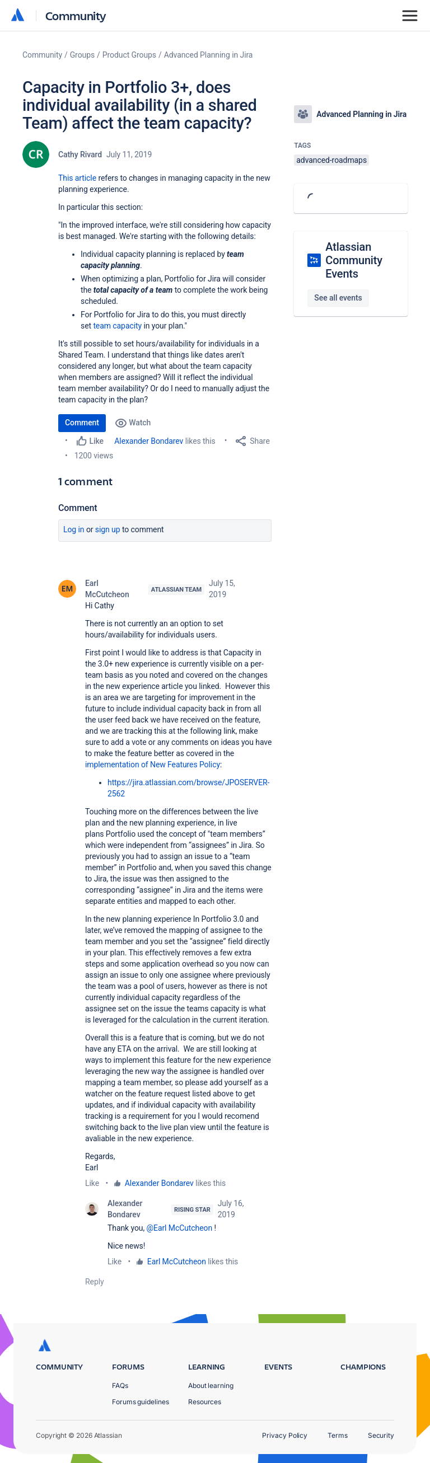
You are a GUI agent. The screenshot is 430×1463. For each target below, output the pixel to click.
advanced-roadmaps (331, 160)
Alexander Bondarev (148, 441)
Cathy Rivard (80, 154)
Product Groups (129, 54)
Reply (94, 1281)
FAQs (120, 1385)
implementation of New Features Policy (152, 764)
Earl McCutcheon (107, 589)
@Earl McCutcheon (180, 1227)
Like (92, 1183)
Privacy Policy (284, 1435)
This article (77, 178)
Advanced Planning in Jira (208, 54)
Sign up (107, 529)
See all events (338, 297)
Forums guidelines (140, 1402)
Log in (74, 529)
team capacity (117, 325)
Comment (82, 422)
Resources (204, 1402)
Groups (82, 54)
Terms (338, 1435)
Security (381, 1435)
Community (75, 15)
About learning (210, 1385)
